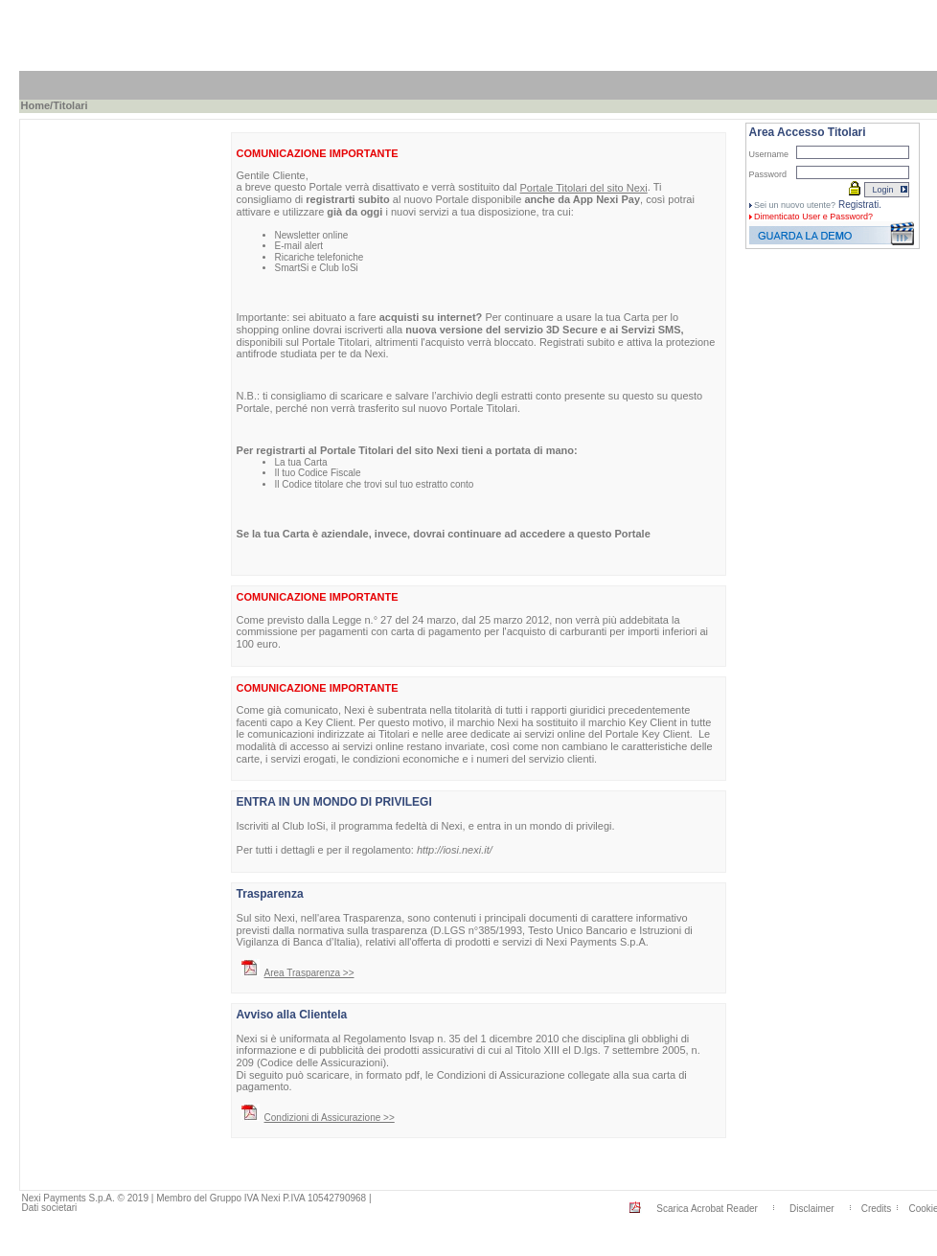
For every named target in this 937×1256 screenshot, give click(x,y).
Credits (876, 1208)
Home (36, 105)
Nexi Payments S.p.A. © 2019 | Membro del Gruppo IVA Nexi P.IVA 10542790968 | (197, 1198)
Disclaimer (811, 1208)
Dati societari (50, 1207)
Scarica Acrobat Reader (707, 1208)
